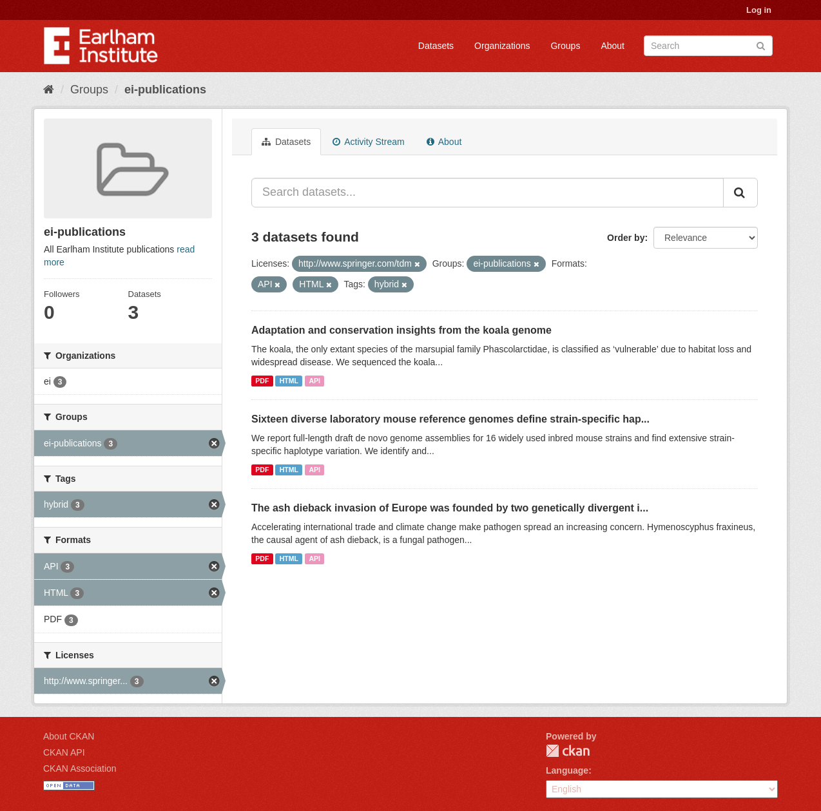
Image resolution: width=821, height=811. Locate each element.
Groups (565, 46)
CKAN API (64, 752)
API (314, 381)
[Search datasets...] (487, 192)
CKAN (568, 751)
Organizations (502, 46)
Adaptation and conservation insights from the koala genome (401, 330)
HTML (289, 381)
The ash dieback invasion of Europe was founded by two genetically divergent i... (449, 507)
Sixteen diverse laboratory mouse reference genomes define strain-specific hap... (450, 419)
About (612, 46)
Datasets (436, 46)
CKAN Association (80, 768)
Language (567, 770)
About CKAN (68, 736)
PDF (262, 381)
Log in (758, 10)
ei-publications (165, 89)
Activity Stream (368, 142)
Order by (625, 238)
